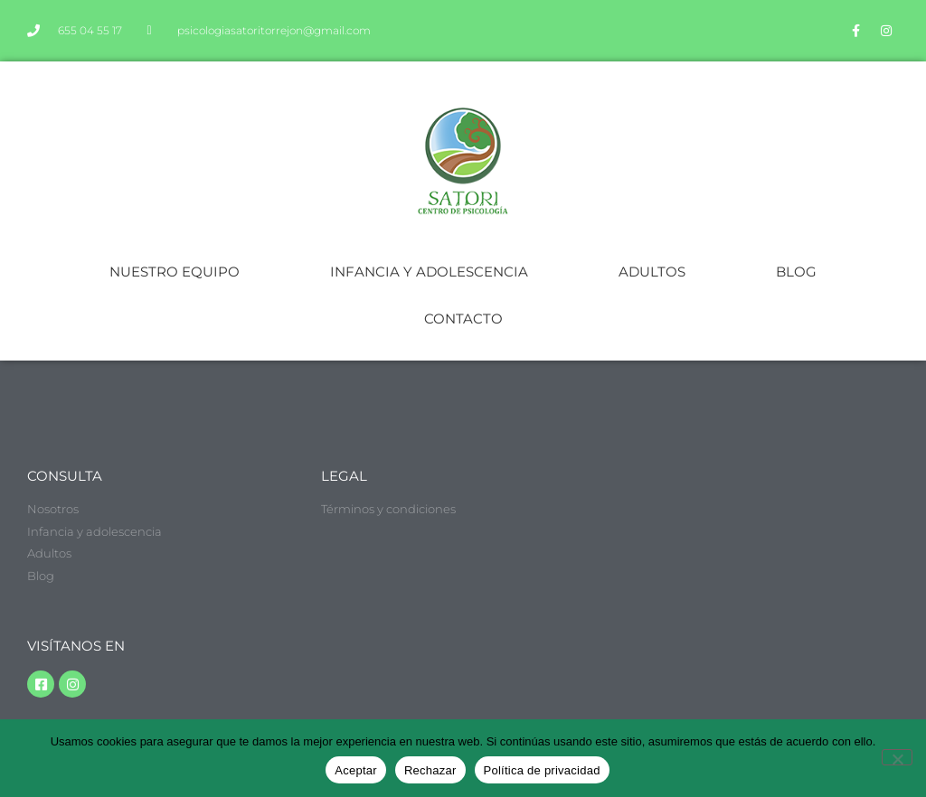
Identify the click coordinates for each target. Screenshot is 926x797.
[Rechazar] (897, 757)
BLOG (796, 271)
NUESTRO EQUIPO (174, 271)
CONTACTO (463, 318)
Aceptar (356, 770)
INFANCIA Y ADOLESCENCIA (429, 271)
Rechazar (430, 770)
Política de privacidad (542, 770)
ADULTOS (652, 271)
